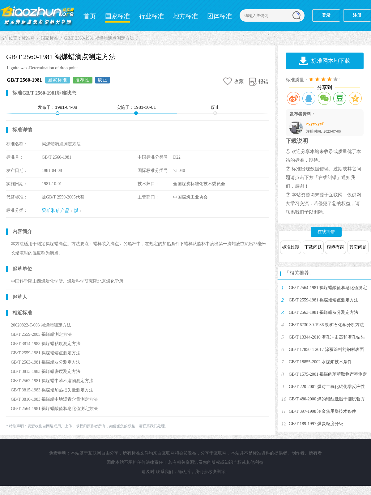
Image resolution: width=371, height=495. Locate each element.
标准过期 (290, 247)
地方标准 (185, 16)
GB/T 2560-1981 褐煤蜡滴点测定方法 (99, 38)
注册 (357, 15)
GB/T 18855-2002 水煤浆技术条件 (320, 362)
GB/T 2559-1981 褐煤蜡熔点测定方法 (323, 300)
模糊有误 (335, 247)
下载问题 (313, 247)
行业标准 (151, 16)
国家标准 (117, 16)
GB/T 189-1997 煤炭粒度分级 (316, 423)
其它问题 (358, 247)
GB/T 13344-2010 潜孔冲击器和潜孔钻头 (327, 337)
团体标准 (219, 16)
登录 (326, 15)
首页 (89, 16)
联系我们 (164, 471)
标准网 (37, 15)
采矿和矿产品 (56, 210)
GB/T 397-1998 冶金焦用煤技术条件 (322, 411)
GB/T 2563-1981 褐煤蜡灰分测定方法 (323, 312)
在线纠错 (326, 231)
